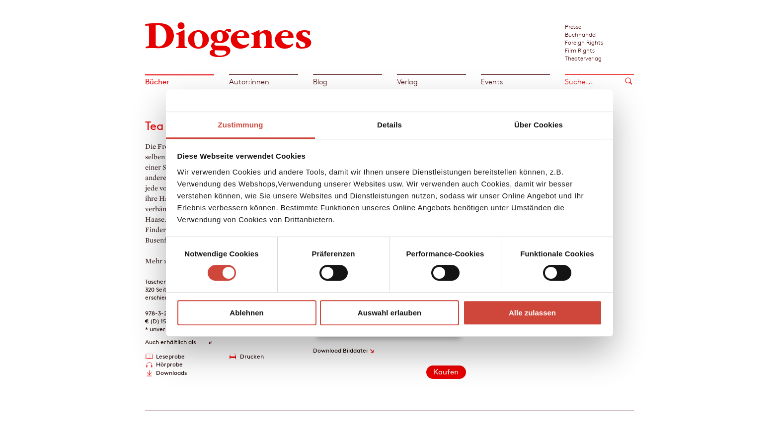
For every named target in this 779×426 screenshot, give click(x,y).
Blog (320, 81)
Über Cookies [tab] (538, 125)
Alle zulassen (532, 312)
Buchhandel (581, 34)
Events (492, 81)
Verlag (407, 81)
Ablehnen (246, 312)
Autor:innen (249, 81)
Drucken (252, 356)
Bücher (157, 81)
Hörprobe (169, 364)
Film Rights (580, 50)
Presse (573, 26)
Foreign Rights (584, 42)
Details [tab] (389, 125)
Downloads (171, 372)
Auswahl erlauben (389, 312)
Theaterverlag (583, 58)
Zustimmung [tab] (240, 125)
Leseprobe (170, 356)
